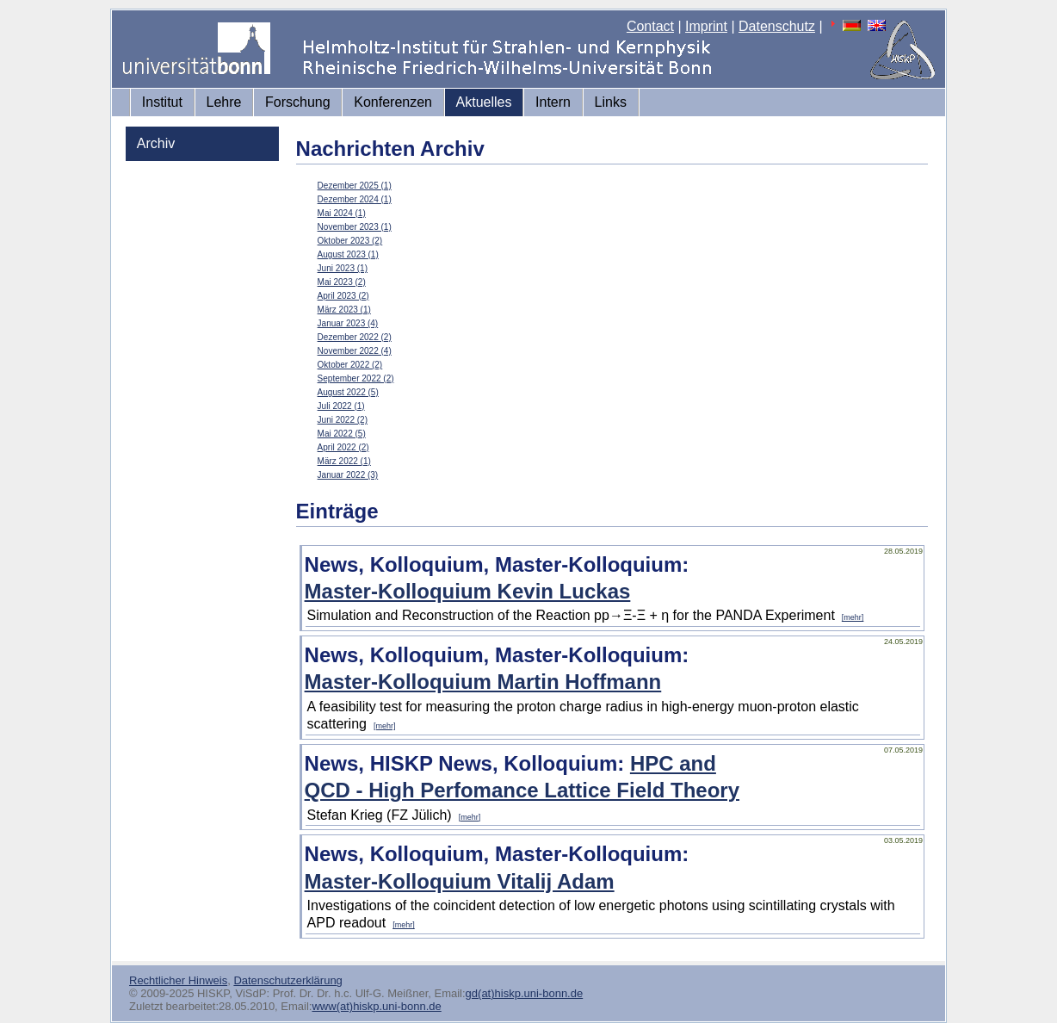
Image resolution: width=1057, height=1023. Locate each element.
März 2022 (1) (344, 461)
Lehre (224, 102)
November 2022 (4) (355, 351)
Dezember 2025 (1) (355, 185)
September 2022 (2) (356, 378)
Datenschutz (777, 26)
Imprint (706, 26)
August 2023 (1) (348, 254)
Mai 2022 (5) (342, 433)
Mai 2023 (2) (342, 282)
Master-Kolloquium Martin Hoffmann (483, 681)
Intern (553, 102)
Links (611, 102)
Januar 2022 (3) (348, 475)
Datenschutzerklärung (287, 980)
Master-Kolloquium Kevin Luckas (468, 591)
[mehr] (853, 617)
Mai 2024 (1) (342, 213)
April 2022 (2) (343, 447)
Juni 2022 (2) (343, 420)
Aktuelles (484, 102)
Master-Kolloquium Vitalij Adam (460, 881)
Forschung (298, 102)
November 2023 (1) (355, 227)
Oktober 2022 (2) (350, 364)
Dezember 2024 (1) (355, 199)
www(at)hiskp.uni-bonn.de (376, 1006)
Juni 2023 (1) (343, 268)
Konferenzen (393, 102)
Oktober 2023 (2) (350, 240)
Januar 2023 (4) (348, 323)
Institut (162, 102)
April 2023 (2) (343, 296)
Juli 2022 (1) (341, 406)
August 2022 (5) (348, 392)
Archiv (156, 143)
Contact (650, 26)
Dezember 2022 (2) (355, 337)
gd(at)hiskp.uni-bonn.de (525, 993)
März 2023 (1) (344, 309)
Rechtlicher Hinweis (178, 980)
